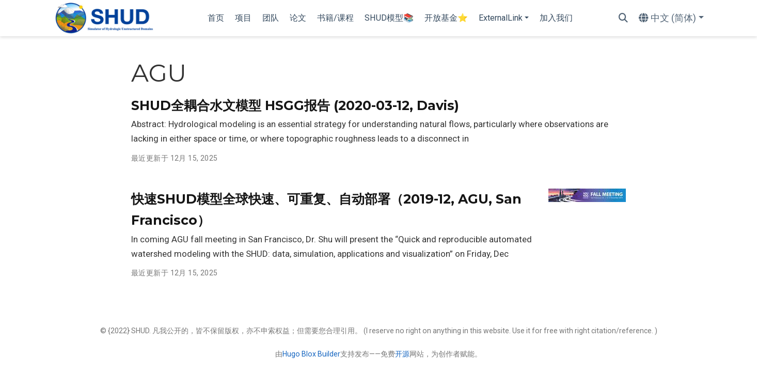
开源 (402, 354)
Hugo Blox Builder (311, 354)
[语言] (671, 18)
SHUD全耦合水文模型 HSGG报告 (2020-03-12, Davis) (295, 105)
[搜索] (623, 18)
